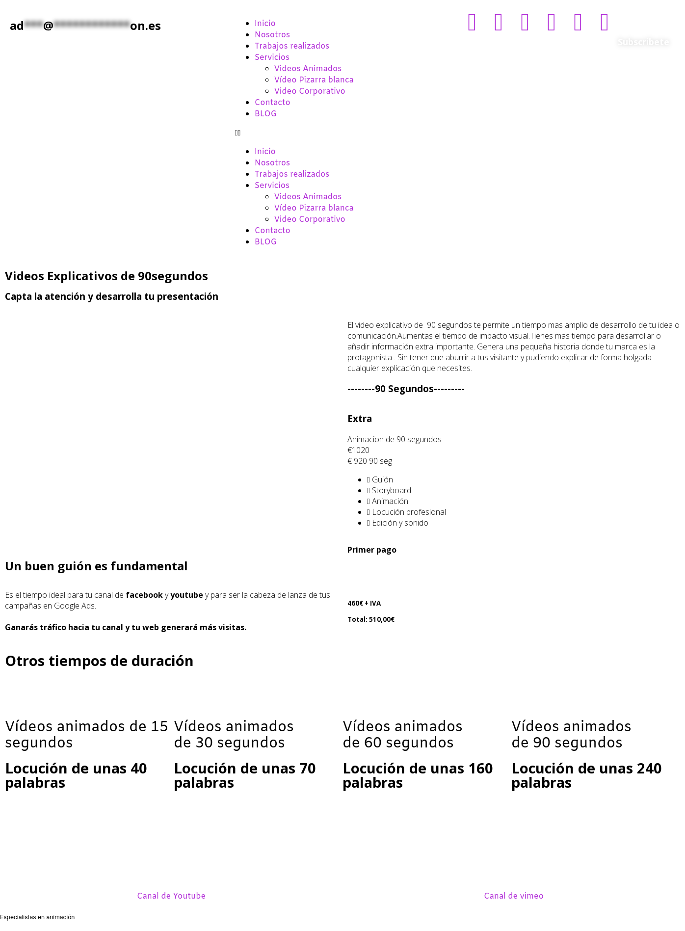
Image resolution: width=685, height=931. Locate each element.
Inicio (265, 24)
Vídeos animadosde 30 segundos (234, 735)
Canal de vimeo (514, 896)
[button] (342, 132)
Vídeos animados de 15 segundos (86, 735)
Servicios (272, 58)
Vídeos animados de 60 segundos (402, 735)
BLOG (266, 114)
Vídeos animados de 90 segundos (571, 735)
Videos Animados (308, 69)
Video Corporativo (309, 91)
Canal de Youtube (171, 896)
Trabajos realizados (292, 46)
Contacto (272, 103)
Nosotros (272, 35)
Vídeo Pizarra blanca (314, 80)
